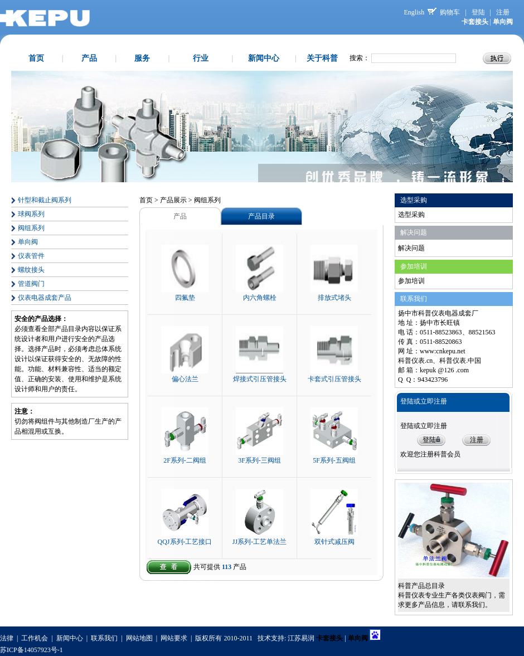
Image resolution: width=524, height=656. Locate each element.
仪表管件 (31, 256)
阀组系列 (31, 228)
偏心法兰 (185, 379)
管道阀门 (31, 284)
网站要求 (174, 638)
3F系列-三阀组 (259, 460)
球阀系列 (31, 214)
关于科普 (322, 58)
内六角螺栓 (259, 298)
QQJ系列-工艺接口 (185, 542)
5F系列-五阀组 (334, 460)
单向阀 (28, 242)
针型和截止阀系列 (44, 200)
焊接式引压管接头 (260, 379)
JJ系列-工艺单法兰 (259, 542)
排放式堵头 (334, 298)
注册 (503, 12)
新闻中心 (263, 58)
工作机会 (34, 638)
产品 (89, 58)
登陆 (478, 12)
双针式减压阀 (334, 542)
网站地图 (139, 638)
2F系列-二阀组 (184, 460)
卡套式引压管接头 (334, 379)
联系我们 (104, 638)
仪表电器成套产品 (44, 298)
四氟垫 (185, 298)
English (414, 12)
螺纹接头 (31, 270)
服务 (142, 58)
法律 (6, 638)
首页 (36, 58)
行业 (200, 58)
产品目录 (261, 216)
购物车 (450, 12)
